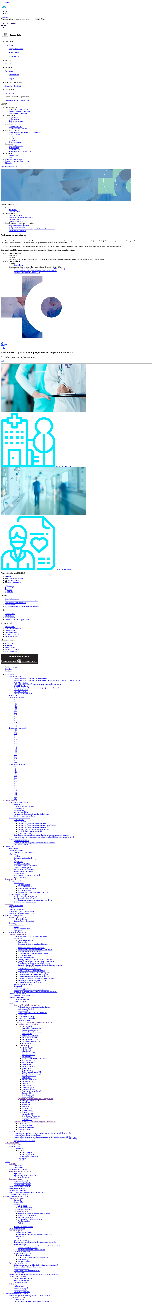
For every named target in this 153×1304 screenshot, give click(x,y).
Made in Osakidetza (14, 582)
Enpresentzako (10, 618)
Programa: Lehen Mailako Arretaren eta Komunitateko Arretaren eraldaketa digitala (42, 1133)
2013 (15, 724)
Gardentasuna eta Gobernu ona (15, 603)
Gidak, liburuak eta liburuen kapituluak (27, 1271)
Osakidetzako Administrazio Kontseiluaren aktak (30, 936)
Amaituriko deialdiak (25, 833)
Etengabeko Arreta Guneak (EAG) (21, 217)
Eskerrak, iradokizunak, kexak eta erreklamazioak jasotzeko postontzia (33, 1274)
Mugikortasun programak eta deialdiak (35, 1257)
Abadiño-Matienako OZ (30, 1080)
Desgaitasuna (18, 862)
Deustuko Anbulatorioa (30, 1037)
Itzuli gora (8, 671)
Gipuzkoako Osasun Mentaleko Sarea (30, 982)
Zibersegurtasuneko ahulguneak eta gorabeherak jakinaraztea (34, 843)
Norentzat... (9, 71)
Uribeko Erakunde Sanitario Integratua (31, 967)
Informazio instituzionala (17, 934)
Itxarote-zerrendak (20, 1001)
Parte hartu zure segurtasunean (24, 852)
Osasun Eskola (10, 614)
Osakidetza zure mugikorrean (24, 806)
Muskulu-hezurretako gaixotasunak (26, 866)
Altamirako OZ (27, 1051)
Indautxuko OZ (27, 1070)
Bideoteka (12, 123)
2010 (15, 760)
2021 (15, 709)
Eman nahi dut (18, 883)
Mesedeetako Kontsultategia (31, 1074)
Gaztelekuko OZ (27, 1064)
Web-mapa (8, 645)
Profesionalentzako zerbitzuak (19, 111)
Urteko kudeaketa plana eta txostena (30, 1219)
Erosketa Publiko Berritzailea (24, 921)
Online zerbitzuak (11, 632)
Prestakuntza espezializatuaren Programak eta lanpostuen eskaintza (32, 229)
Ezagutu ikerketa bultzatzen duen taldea (27, 1267)
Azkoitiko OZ (27, 1057)
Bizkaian (12, 138)
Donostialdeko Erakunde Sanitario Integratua (33, 976)
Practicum (17, 1238)
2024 (15, 703)
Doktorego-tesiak (19, 1273)
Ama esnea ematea (24, 890)
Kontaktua (4, 17)
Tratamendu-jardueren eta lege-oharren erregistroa (35, 900)
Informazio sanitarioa (16, 997)
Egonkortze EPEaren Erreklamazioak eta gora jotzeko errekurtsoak (36, 688)
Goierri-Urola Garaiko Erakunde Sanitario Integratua (36, 978)
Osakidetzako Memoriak (22, 999)
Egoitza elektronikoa (12, 649)
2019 (15, 713)
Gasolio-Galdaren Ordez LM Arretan (26, 1005)
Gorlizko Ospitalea (24, 955)
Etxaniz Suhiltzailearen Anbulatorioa (34, 1059)
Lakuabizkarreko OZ (29, 1076)
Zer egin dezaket (15, 881)
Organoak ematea (24, 885)
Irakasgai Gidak (19, 1236)
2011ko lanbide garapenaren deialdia (30, 831)
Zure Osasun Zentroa (12, 1143)
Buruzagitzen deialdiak (17, 764)
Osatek (20, 946)
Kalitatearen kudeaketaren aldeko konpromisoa (34, 1213)
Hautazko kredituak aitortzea (28, 1248)
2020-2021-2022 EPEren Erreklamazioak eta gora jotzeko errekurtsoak (38, 684)
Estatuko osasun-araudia (17, 1190)
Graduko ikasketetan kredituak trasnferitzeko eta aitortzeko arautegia (37, 1246)
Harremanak (9, 643)
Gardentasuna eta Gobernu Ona (20, 151)
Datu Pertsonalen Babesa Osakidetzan (26, 898)
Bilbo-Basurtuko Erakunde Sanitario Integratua (34, 963)
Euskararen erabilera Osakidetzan (25, 902)
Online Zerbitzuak (11, 801)
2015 (15, 720)
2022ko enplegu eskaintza (22, 1183)
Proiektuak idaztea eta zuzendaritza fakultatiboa (34, 1007)
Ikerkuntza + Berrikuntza (13, 86)
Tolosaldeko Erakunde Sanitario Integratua (32, 980)
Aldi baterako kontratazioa (23, 694)
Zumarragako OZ (28, 1043)
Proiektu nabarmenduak (22, 929)
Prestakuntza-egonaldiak (17, 231)
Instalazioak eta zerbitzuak (23, 1209)
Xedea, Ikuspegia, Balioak (27, 1215)
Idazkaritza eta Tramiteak (18, 1276)
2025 (15, 701)
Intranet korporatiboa (12, 634)
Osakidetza (9, 45)
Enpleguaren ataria (15, 1179)
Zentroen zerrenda (15, 215)
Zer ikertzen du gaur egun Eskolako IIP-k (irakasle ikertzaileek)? (36, 1265)
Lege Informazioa (11, 651)
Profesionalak (14, 75)
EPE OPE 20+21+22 (21, 682)
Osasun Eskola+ (19, 1299)
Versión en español (11, 667)
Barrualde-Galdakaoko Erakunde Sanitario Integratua (36, 961)
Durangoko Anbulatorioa (30, 1039)
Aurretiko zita (10, 627)
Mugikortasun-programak (22, 1253)
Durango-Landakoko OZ (30, 1101)
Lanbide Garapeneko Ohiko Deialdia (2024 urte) (34, 823)
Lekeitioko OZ (23, 1011)
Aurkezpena (13, 117)
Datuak (16, 927)
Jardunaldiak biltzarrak (17, 909)
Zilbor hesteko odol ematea (27, 888)
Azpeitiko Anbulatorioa (30, 1030)
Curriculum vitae (15, 695)
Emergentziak (22, 942)
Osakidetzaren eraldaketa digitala (16, 1294)
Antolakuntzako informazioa (19, 1194)
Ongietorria (13, 210)
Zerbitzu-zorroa (14, 212)
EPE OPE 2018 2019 (21, 692)
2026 (15, 699)
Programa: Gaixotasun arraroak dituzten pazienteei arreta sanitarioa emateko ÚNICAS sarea (45, 1137)
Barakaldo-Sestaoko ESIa (9, 167)
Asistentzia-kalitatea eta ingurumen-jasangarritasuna (31, 990)
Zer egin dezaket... (15, 127)
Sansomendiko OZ (28, 1087)
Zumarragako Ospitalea (26, 1127)
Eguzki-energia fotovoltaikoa (28, 1024)
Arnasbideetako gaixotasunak (24, 871)
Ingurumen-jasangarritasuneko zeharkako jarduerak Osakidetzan (35, 992)
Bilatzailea (8, 64)
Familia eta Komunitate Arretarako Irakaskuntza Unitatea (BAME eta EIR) (39, 269)
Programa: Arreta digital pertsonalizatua (27, 1135)
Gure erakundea (27, 1152)
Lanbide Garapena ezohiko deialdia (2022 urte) (34, 829)
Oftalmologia (18, 265)
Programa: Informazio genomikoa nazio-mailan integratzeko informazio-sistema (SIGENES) (45, 1139)
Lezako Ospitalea (24, 1020)
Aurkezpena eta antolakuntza (19, 225)
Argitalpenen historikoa (17, 1297)
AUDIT (20, 1223)
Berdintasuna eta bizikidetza (23, 1227)
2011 (15, 758)
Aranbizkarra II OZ (28, 1055)
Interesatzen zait (10, 879)
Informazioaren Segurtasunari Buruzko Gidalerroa (22, 606)
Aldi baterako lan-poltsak (22, 1185)
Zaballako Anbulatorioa (30, 1118)
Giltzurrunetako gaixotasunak (24, 869)
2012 (15, 726)
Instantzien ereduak (20, 1282)
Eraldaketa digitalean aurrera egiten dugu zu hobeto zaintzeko (30, 1295)
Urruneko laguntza (11, 636)
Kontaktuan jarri (15, 56)
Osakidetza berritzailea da (18, 917)
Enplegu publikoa (15, 676)
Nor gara (21, 1150)
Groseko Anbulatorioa (25, 1125)
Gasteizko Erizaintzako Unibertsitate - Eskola (33, 953)
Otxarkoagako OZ (24, 1015)
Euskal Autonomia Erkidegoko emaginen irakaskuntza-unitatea (35, 271)
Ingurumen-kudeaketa (25, 1217)
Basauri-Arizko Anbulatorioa (32, 1032)
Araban (11, 136)
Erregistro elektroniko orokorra (24, 816)
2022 (15, 707)
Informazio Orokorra (16, 1198)
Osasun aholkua (19, 810)
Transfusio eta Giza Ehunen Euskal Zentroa (32, 944)
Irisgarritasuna (10, 647)
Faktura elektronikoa (21, 844)
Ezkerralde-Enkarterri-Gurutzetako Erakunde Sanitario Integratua (40, 965)
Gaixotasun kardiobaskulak (23, 858)
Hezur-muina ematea (25, 887)
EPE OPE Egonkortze (21, 686)
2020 (15, 711)
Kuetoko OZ (26, 1102)
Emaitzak (21, 1225)
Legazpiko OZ (27, 1106)
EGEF (11, 1003)
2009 (15, 762)
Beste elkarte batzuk (20, 877)
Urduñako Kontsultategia (26, 1016)
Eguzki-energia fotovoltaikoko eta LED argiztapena (35, 1099)
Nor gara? (12, 1164)
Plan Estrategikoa (24, 1221)
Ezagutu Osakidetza (16, 49)
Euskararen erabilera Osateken (19, 1187)
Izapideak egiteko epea (21, 1280)
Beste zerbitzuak (15, 142)
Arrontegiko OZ (27, 1114)
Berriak (9, 577)
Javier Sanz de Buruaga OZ (31, 1072)
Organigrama (22, 1206)
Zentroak (12, 923)
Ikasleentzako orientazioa (22, 1252)
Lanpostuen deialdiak (21, 1181)
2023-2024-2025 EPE (21, 690)
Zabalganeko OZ (28, 1097)
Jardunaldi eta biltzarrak (15, 578)
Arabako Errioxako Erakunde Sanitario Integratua (35, 950)
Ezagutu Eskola (19, 1202)
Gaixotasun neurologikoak (23, 867)
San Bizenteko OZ (28, 1089)
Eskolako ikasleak (24, 1255)
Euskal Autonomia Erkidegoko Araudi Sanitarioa (26, 1192)
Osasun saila (5, 3)
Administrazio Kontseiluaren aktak (25, 1175)
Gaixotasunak (14, 119)
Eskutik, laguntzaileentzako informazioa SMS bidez (31, 1301)
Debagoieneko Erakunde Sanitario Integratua (33, 974)
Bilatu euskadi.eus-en (8, 19)
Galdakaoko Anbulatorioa (26, 1018)
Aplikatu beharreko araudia (23, 984)
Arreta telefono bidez (21, 812)
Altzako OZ (22, 1123)
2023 (15, 705)
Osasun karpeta (10, 630)
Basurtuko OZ (27, 1034)
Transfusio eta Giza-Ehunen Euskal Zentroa (33, 892)
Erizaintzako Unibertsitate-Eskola (16, 1196)
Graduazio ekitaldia (20, 1290)
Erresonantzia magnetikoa (18, 1169)
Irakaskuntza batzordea (17, 227)
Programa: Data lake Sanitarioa (24, 1141)
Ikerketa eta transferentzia (18, 1263)
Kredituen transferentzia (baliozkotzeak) (31, 1250)
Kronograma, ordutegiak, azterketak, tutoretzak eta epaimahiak (35, 1242)
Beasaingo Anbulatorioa (30, 1036)
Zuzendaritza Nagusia (25, 940)
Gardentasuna (9, 93)
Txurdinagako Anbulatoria (31, 1116)
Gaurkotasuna (14, 53)
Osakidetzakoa (19, 820)
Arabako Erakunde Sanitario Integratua (31, 948)
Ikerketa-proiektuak (13, 580)
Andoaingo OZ (27, 1026)
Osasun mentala (19, 873)
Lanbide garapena (20, 822)
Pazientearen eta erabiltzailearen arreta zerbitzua (25, 132)
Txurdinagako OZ (28, 1095)
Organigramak (18, 938)
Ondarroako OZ (27, 1081)
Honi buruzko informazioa (18, 129)
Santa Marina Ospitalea (26, 957)
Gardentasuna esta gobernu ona (20, 1171)
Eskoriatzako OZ (28, 1062)
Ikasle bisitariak (23, 1259)
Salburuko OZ (27, 1085)
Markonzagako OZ (28, 1110)
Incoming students (24, 1261)
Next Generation (15, 1131)
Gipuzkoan (13, 140)
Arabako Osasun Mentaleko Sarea (29, 951)
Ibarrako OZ (26, 1068)
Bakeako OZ (26, 1104)
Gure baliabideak (28, 1154)
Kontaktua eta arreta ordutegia (24, 1278)
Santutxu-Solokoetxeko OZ (31, 1091)
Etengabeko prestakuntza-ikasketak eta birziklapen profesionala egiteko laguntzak (41, 835)
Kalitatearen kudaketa (21, 1211)
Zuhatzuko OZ (27, 1120)
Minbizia (17, 856)
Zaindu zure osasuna (16, 121)
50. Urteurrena (18, 1286)
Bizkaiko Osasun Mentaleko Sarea (29, 969)
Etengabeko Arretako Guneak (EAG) (22, 913)
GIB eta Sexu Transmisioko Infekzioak (27, 875)
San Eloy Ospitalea (15, 219)
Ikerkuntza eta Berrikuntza (14, 915)
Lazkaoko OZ (26, 1078)
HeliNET (21, 1160)
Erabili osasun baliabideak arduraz (25, 896)
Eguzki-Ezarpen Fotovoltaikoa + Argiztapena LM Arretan (33, 1022)
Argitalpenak (18, 930)
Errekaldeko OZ (27, 1112)
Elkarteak (12, 854)
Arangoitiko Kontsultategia (31, 1028)
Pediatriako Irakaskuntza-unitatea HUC (27, 273)
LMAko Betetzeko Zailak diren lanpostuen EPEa (30, 678)
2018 (15, 715)
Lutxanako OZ (27, 1108)
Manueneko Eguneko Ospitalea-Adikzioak (32, 1013)
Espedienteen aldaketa (21, 841)
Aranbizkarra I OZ (28, 1053)
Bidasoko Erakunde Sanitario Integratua (31, 971)
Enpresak (12, 78)
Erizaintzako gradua (16, 1230)
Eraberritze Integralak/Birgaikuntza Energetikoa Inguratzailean (35, 1122)
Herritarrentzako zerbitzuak (18, 109)
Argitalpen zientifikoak (21, 1269)
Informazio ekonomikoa (17, 994)
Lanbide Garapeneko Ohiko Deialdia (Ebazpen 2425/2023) (38, 825)
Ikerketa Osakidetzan (16, 925)
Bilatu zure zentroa (15, 134)
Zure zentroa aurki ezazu (13, 629)
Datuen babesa (10, 605)
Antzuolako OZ (27, 1047)
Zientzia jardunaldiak (21, 1288)
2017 (15, 716)
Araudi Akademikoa (20, 1244)
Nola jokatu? (22, 1158)
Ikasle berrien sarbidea (17, 1229)
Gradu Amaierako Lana (22, 1240)
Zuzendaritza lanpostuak (17, 728)
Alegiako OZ (26, 1049)
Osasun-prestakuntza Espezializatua (17, 100)
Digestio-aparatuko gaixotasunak (25, 860)
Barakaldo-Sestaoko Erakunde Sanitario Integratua (35, 959)
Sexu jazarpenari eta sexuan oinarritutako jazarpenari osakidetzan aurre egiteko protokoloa (44, 837)
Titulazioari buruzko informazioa (25, 1232)
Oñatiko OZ (26, 1083)
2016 (15, 718)
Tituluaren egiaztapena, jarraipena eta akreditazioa (35, 1234)
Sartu (2, 361)
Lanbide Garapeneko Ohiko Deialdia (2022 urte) (34, 827)
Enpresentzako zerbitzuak (18, 113)
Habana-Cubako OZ (29, 1066)
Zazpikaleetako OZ (28, 1060)
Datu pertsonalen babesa (17, 1188)
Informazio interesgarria (17, 221)
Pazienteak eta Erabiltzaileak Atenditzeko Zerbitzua (31, 814)
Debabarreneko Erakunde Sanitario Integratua (33, 973)
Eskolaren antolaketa (25, 1208)
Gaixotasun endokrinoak (22, 864)
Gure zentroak (18, 1167)
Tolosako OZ (26, 1093)
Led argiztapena (23, 1045)
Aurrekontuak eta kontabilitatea (24, 995)
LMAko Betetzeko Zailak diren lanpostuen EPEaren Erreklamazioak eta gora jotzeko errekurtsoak (47, 680)
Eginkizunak (18, 986)
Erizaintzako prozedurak (22, 1292)
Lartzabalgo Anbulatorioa (26, 1009)
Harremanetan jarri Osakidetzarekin (21, 911)
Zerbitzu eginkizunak (16, 697)
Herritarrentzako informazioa (28, 1156)
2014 (15, 722)
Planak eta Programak (21, 988)
